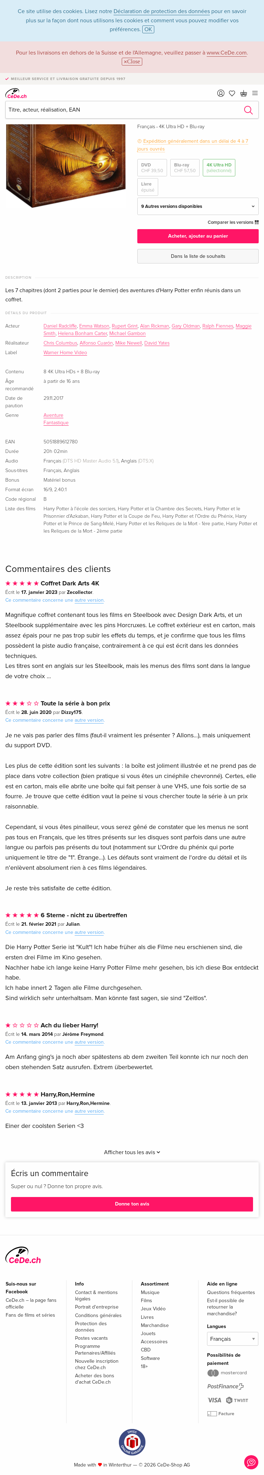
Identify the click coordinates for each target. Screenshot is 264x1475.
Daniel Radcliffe (60, 326)
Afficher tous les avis (132, 1152)
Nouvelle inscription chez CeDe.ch (97, 1364)
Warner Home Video (65, 352)
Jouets (148, 1334)
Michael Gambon (127, 333)
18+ (144, 1366)
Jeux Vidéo (153, 1309)
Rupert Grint (125, 326)
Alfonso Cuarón (96, 343)
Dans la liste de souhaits (198, 256)
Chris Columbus (60, 343)
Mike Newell (128, 343)
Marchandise (155, 1325)
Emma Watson (94, 326)
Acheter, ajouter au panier (198, 236)
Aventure (53, 415)
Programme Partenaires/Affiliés (95, 1349)
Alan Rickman (154, 326)
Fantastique (56, 422)
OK (148, 29)
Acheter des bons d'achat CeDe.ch (94, 1379)
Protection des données (91, 1327)
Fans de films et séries (30, 1315)
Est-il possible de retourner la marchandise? (225, 1307)
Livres (147, 1317)
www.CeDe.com (227, 52)
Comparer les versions (233, 222)
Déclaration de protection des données (162, 11)
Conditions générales (98, 1315)
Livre (147, 187)
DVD (152, 168)
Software (150, 1358)
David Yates (157, 343)
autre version (89, 600)
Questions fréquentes (231, 1292)
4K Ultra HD (219, 168)
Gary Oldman (186, 326)
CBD (146, 1350)
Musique (150, 1292)
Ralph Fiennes (217, 326)
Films (146, 1301)
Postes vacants (91, 1338)
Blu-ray (185, 168)
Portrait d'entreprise (97, 1307)
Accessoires (154, 1342)
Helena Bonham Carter (82, 333)
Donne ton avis (132, 1204)
